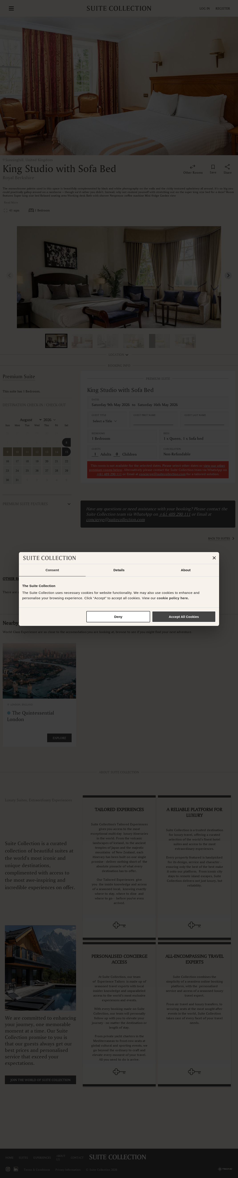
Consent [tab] (52, 570)
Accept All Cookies (184, 617)
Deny (118, 617)
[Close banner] (214, 557)
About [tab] (186, 570)
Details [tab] (119, 570)
